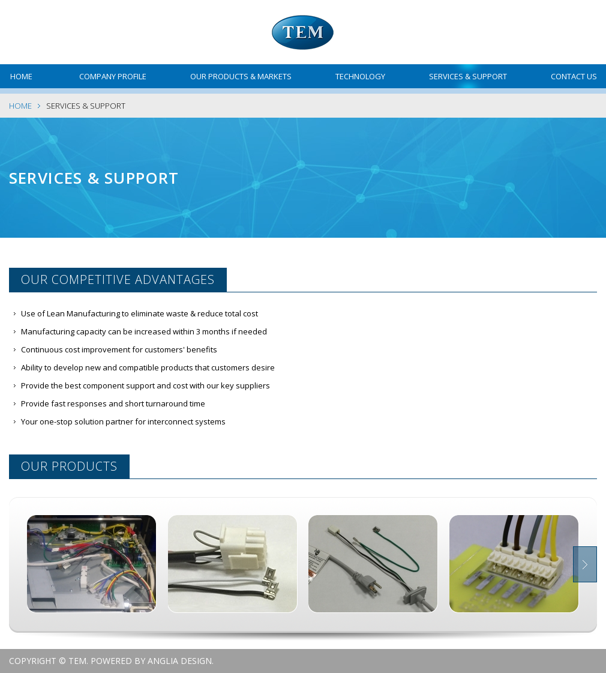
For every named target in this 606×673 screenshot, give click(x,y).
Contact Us (574, 76)
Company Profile (112, 76)
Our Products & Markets (241, 76)
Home (21, 76)
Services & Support (468, 76)
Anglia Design (180, 660)
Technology (360, 76)
